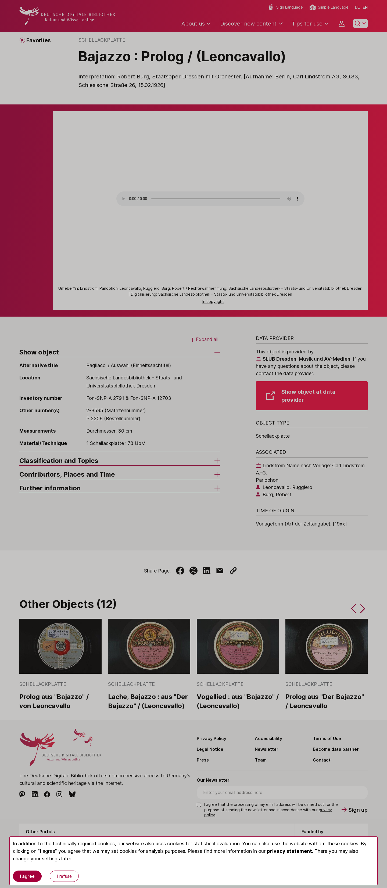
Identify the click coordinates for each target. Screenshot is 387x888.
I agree (27, 876)
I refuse (64, 876)
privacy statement (289, 851)
